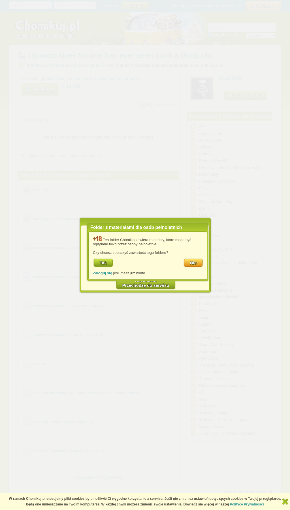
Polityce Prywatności (247, 504)
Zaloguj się (102, 273)
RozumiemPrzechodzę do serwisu (145, 283)
